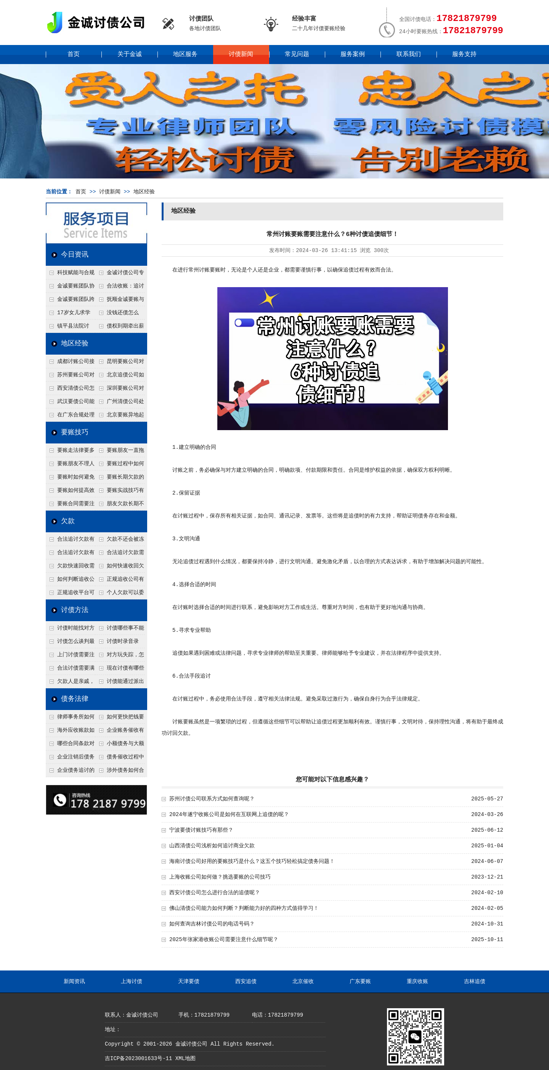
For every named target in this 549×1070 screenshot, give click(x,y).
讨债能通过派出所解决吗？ (119, 683)
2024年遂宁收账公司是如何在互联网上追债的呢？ (229, 814)
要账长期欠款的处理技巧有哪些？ (119, 479)
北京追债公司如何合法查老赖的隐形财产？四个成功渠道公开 (119, 377)
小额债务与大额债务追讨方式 (119, 745)
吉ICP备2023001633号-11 (138, 1059)
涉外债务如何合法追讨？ (119, 772)
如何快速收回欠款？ (119, 568)
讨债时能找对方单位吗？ (70, 630)
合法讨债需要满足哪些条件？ (70, 670)
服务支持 (464, 54)
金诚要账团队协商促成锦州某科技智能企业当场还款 (70, 288)
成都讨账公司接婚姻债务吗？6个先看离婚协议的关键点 (70, 363)
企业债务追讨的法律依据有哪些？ (70, 772)
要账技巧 (74, 432)
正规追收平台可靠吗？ (70, 594)
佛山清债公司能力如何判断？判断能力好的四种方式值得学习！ (244, 908)
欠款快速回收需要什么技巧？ (70, 568)
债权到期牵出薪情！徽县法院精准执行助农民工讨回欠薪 (119, 328)
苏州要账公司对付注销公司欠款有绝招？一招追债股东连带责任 (70, 377)
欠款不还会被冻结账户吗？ (119, 541)
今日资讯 (74, 255)
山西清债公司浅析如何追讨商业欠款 (212, 846)
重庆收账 (417, 981)
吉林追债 (474, 981)
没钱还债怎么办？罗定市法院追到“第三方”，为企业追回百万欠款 (119, 315)
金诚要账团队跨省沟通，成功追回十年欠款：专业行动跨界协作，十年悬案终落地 (70, 301)
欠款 (68, 521)
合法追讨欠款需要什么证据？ (119, 554)
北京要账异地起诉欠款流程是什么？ (119, 417)
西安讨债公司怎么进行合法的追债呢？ (214, 893)
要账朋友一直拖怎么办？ (119, 452)
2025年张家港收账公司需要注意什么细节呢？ (223, 940)
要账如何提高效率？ (70, 492)
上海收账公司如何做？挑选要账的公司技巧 (220, 877)
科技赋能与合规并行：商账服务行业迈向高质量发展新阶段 (70, 275)
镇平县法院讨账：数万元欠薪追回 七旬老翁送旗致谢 (70, 328)
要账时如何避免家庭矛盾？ (70, 479)
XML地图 (185, 1059)
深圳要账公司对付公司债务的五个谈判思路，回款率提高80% (119, 390)
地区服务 (185, 54)
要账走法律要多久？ (70, 452)
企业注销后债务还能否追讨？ (70, 759)
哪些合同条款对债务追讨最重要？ (70, 745)
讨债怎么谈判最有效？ (70, 643)
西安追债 (246, 981)
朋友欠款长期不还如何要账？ (119, 506)
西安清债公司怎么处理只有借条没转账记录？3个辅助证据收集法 (70, 390)
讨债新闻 (241, 54)
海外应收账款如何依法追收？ (70, 732)
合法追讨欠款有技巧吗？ (70, 554)
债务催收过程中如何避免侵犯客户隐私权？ (119, 759)
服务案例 (352, 54)
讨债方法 (74, 610)
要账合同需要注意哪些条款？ (70, 506)
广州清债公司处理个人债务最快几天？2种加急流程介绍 (119, 403)
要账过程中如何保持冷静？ (119, 466)
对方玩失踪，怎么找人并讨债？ (119, 657)
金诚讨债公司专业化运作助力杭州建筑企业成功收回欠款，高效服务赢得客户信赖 (119, 275)
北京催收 (303, 981)
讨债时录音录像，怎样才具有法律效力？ (119, 643)
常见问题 (297, 54)
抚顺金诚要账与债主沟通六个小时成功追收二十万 (119, 301)
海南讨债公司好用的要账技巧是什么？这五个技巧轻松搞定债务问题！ (252, 861)
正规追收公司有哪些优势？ (119, 581)
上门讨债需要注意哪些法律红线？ (70, 657)
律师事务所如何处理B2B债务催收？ (70, 719)
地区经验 (144, 192)
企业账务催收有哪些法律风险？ (119, 732)
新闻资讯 (74, 981)
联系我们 (408, 54)
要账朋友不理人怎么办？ (70, 466)
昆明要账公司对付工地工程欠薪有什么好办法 (119, 363)
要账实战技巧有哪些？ (119, 492)
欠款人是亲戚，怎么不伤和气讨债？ (70, 683)
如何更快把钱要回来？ (119, 719)
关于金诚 (129, 54)
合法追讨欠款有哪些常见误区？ (70, 541)
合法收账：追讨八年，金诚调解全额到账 (119, 288)
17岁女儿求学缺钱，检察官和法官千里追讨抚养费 (70, 315)
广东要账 (360, 981)
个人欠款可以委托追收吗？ (119, 594)
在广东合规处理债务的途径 (70, 417)
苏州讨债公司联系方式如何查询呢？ (212, 799)
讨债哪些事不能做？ (119, 630)
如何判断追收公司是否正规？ (70, 581)
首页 (73, 54)
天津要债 (188, 981)
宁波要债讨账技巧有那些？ (201, 830)
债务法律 (74, 699)
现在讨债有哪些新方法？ (119, 670)
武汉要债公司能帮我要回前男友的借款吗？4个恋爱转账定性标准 (70, 403)
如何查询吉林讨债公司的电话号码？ (212, 924)
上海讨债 (131, 981)
